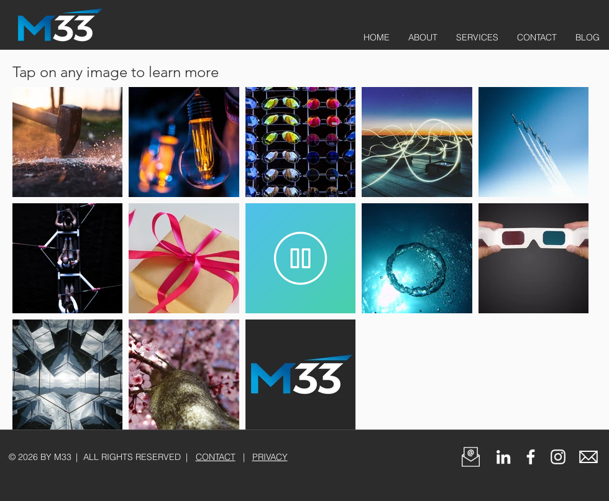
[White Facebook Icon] (531, 457)
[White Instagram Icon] (558, 457)
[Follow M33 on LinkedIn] (503, 457)
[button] (471, 457)
